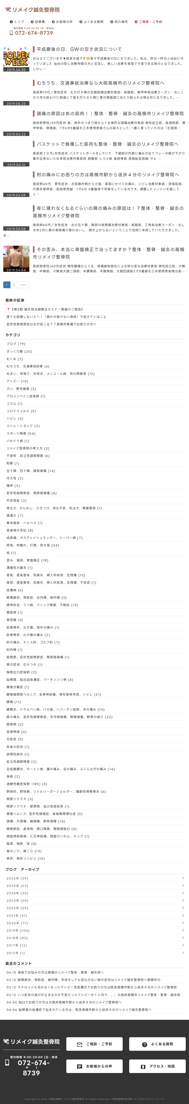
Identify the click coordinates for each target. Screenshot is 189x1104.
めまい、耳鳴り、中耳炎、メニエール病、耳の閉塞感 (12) (51, 373)
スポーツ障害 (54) (21, 433)
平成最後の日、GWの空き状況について (79, 49)
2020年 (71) (17, 923)
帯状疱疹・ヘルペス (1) (25, 523)
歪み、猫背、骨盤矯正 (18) (28, 560)
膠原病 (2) (15, 724)
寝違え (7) (15, 515)
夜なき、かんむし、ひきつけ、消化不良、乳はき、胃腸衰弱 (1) (54, 508)
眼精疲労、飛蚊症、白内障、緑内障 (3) (37, 597)
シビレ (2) (15, 418)
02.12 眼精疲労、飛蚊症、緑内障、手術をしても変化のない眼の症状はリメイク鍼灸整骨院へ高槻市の (84, 979)
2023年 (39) (17, 900)
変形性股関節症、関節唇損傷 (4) (32, 493)
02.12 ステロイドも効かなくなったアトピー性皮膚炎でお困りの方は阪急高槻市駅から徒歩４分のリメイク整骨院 (92, 987)
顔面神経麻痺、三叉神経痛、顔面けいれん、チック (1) (48, 836)
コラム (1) (15, 403)
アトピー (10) (17, 381)
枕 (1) (11, 552)
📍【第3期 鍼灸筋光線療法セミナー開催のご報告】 (46, 309)
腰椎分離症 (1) (18, 687)
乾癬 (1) (13, 463)
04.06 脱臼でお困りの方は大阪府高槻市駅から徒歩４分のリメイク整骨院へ (64, 1002)
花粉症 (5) (15, 739)
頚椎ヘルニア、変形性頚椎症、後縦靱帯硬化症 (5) (45, 813)
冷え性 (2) (15, 478)
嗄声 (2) (13, 485)
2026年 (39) (17, 878)
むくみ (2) (15, 358)
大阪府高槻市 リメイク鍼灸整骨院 (66, 1099)
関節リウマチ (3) (20, 799)
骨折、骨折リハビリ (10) (26, 858)
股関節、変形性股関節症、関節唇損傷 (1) (38, 657)
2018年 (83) (17, 937)
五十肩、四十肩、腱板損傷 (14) (31, 470)
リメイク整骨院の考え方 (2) (28, 448)
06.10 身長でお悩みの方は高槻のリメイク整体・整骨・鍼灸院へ (55, 972)
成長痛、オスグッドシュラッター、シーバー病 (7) (45, 537)
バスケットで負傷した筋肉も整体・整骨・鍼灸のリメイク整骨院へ (108, 144)
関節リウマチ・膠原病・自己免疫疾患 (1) (38, 806)
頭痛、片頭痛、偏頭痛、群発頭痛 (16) (36, 821)
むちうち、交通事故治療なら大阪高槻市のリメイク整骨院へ (101, 83)
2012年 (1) (16, 953)
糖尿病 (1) (15, 612)
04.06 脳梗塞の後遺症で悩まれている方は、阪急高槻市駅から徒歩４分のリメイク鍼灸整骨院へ (79, 1009)
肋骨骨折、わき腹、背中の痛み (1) (33, 627)
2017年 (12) (17, 945)
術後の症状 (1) (18, 746)
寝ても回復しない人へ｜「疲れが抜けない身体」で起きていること (57, 316)
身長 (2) (13, 776)
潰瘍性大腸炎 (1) (20, 567)
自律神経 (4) (17, 731)
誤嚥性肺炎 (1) (18, 754)
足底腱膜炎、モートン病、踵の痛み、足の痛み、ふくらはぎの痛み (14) (61, 769)
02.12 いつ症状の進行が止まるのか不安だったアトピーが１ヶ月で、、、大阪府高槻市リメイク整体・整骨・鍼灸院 (94, 994)
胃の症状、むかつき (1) (25, 664)
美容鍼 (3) (15, 619)
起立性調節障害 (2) (22, 761)
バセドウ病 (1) (18, 440)
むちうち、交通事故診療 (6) (28, 366)
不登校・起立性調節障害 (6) (28, 455)
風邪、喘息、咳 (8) (22, 843)
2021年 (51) (17, 915)
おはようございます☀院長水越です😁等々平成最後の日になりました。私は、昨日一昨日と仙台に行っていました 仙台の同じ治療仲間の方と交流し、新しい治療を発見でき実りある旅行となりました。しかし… (108, 63)
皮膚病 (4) (15, 590)
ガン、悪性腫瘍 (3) (21, 388)
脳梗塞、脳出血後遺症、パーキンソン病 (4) (40, 679)
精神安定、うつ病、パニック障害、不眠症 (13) (42, 605)
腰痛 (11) (14, 701)
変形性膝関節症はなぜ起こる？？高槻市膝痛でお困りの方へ (52, 324)
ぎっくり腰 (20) (19, 351)
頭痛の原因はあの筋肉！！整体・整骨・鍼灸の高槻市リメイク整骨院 (110, 113)
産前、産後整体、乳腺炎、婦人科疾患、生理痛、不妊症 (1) (52, 582)
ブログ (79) (16, 343)
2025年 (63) (17, 885)
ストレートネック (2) (23, 425)
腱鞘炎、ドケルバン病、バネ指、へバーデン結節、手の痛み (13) (56, 709)
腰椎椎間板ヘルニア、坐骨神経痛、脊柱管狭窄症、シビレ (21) (54, 694)
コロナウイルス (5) (21, 411)
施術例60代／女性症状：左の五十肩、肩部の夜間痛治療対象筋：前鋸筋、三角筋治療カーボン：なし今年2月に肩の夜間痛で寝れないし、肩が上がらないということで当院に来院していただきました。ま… (94, 230)
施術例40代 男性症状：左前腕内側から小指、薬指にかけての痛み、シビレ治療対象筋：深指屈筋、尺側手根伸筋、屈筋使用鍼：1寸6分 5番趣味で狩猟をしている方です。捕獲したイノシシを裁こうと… (109, 189)
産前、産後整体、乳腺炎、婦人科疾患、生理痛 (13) (46, 575)
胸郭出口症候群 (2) (22, 672)
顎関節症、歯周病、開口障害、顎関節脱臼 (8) (42, 828)
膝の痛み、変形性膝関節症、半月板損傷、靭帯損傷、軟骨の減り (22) (60, 716)
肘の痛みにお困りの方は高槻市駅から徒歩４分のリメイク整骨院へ (108, 174)
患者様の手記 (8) (20, 530)
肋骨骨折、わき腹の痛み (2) (28, 634)
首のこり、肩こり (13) (24, 851)
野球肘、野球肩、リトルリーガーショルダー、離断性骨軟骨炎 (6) (56, 791)
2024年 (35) (17, 893)
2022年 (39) (17, 908)
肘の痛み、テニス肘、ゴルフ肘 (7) (33, 642)
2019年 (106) (18, 930)
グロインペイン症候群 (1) (26, 396)
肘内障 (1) (15, 649)
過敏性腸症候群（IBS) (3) (27, 783)
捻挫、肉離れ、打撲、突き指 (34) (33, 545)
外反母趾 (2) (17, 500)
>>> (23, 284)
